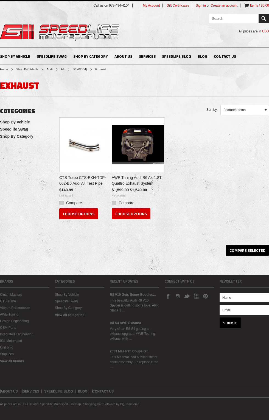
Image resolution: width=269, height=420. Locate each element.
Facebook (168, 296)
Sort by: (212, 110)
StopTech (7, 354)
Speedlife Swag (52, 56)
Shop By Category (90, 56)
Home (4, 69)
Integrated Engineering (16, 334)
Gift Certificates (178, 5)
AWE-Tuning (9, 314)
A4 (63, 69)
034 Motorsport (11, 341)
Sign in (201, 5)
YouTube (196, 296)
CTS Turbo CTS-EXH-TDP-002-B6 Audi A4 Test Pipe (82, 180)
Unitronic (6, 347)
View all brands (12, 361)
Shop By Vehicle (15, 56)
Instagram (177, 296)
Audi (49, 69)
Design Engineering (14, 321)
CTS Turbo (8, 301)
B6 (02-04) (80, 69)
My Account (151, 5)
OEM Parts (8, 328)
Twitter (186, 296)
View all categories (69, 315)
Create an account (224, 5)
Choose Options (78, 214)
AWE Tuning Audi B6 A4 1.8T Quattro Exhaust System (136, 180)
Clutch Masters (11, 295)
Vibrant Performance (15, 308)
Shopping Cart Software (99, 404)
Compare (74, 203)
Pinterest (205, 296)
